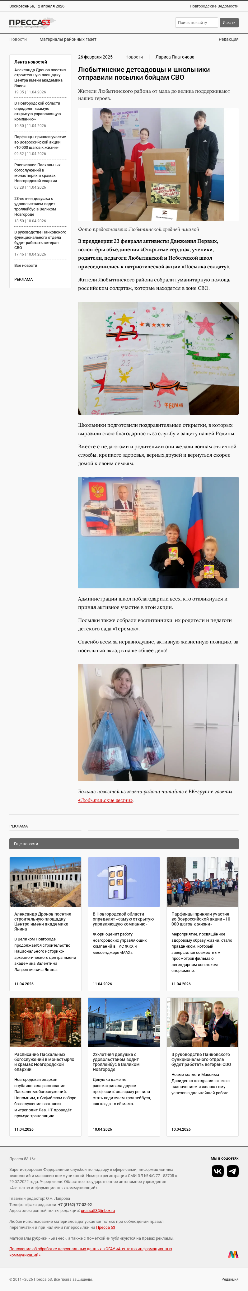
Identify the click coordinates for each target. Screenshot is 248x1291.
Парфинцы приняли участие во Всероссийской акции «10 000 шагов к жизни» (40, 142)
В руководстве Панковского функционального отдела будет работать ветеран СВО (40, 240)
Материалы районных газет (68, 39)
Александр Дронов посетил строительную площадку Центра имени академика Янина (40, 78)
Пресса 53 (105, 1227)
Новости (18, 39)
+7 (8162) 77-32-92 (75, 1204)
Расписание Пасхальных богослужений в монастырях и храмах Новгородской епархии (37, 173)
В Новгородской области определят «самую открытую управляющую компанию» (37, 111)
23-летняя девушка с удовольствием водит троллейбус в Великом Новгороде (35, 206)
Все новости (25, 265)
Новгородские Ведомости (214, 6)
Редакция (229, 39)
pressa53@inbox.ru (98, 1210)
